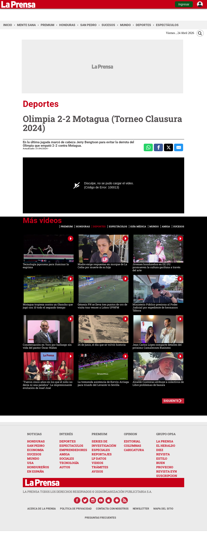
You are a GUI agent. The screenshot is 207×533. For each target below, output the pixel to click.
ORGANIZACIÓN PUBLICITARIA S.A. (127, 492)
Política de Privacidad (76, 508)
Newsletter (141, 508)
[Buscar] (200, 33)
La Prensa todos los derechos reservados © (62, 492)
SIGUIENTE (171, 400)
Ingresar (183, 4)
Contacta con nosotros (112, 508)
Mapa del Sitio (163, 508)
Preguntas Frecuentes (100, 517)
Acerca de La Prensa (41, 508)
